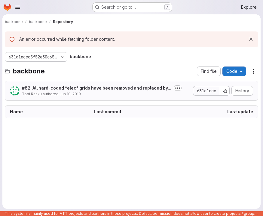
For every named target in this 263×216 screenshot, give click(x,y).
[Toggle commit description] (178, 88)
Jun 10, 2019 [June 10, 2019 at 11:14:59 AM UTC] (70, 94)
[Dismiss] (251, 39)
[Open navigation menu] (18, 7)
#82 (26, 87)
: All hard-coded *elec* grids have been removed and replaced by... (96, 87)
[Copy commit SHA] (225, 91)
